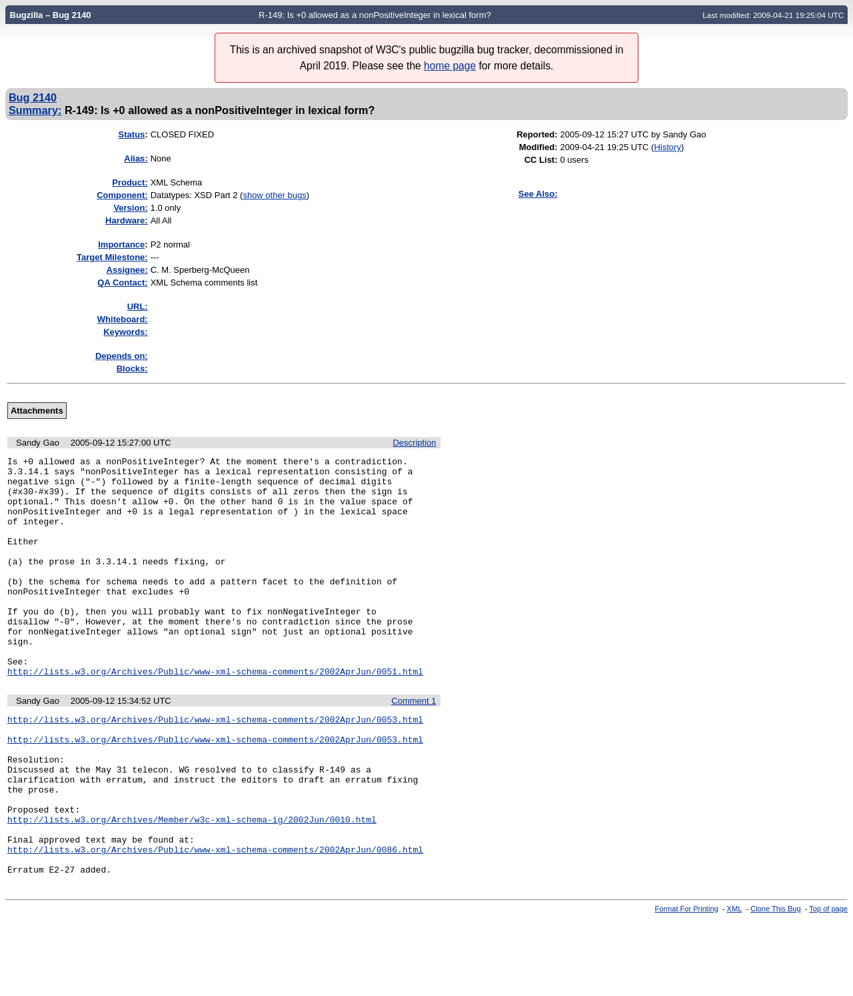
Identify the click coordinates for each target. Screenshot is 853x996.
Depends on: (121, 356)
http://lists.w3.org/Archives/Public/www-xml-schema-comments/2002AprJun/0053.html (215, 765)
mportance (121, 244)
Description (414, 443)
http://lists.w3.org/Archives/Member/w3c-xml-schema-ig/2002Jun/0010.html (192, 885)
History (667, 147)
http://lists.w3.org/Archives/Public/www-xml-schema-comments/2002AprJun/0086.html (215, 921)
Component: (122, 195)
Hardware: (126, 220)
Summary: (35, 110)
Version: (130, 208)
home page (450, 65)
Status (132, 134)
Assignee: (127, 270)
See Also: (538, 194)
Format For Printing (686, 985)
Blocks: (132, 369)
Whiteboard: (122, 319)
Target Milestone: (112, 257)
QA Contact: (122, 283)
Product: (129, 182)
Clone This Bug (775, 985)
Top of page (828, 985)
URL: (137, 307)
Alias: (135, 158)
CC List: (541, 160)
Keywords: (125, 332)
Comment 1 (413, 745)
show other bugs (274, 195)
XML (734, 985)
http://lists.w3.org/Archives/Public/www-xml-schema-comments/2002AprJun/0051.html (215, 715)
